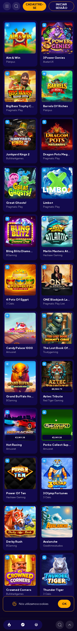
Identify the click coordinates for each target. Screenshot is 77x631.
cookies (43, 603)
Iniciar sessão (61, 6)
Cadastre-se (34, 6)
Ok (64, 603)
